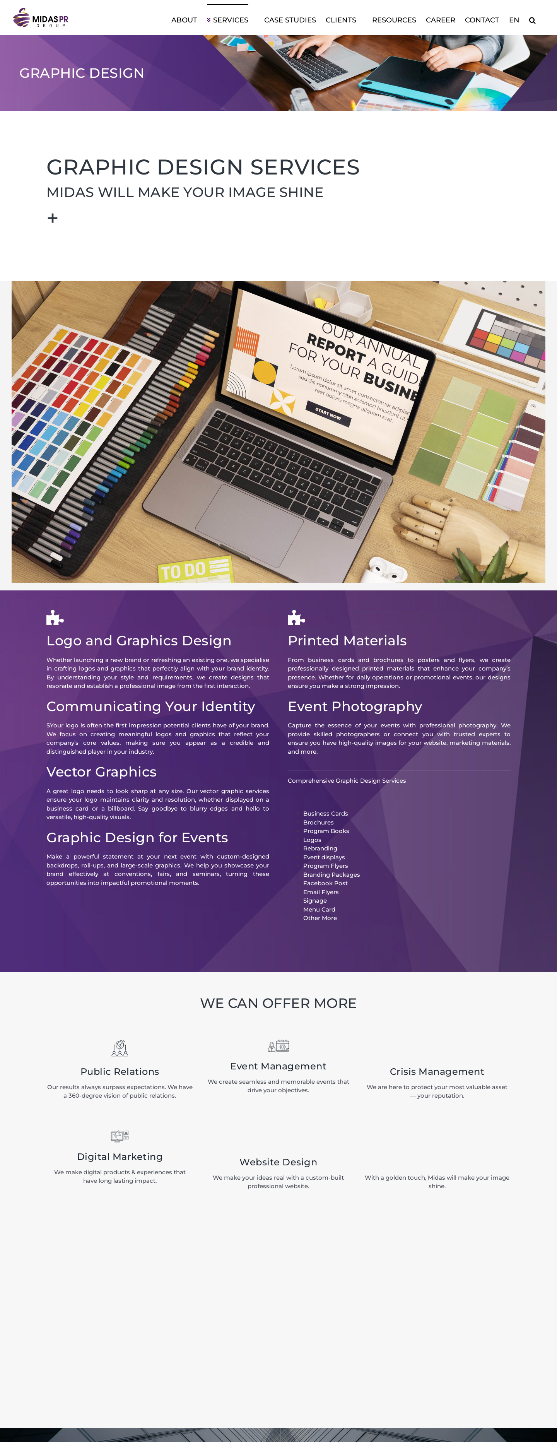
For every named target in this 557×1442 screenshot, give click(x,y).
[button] (532, 19)
